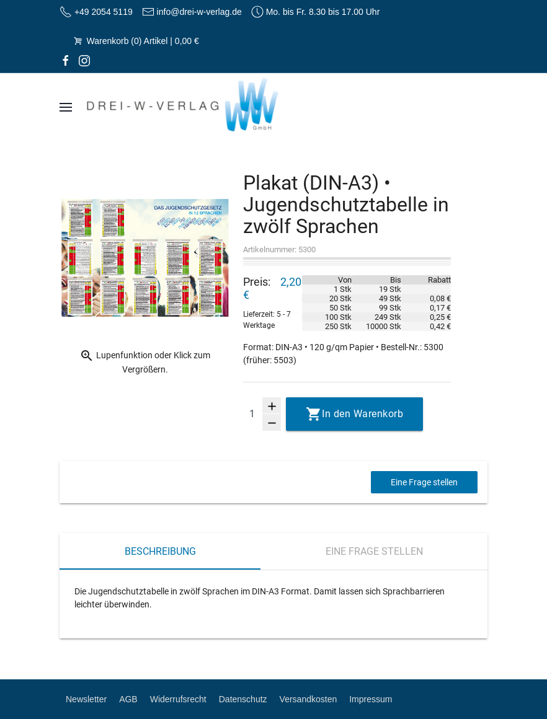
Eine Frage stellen (424, 482)
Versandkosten (308, 699)
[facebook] (66, 60)
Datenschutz (243, 699)
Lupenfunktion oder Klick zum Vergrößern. (144, 361)
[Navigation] (65, 107)
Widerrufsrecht (178, 699)
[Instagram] (84, 60)
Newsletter (86, 699)
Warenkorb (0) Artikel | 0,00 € (135, 41)
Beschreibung (160, 551)
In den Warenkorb (362, 414)
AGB (128, 699)
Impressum (370, 699)
